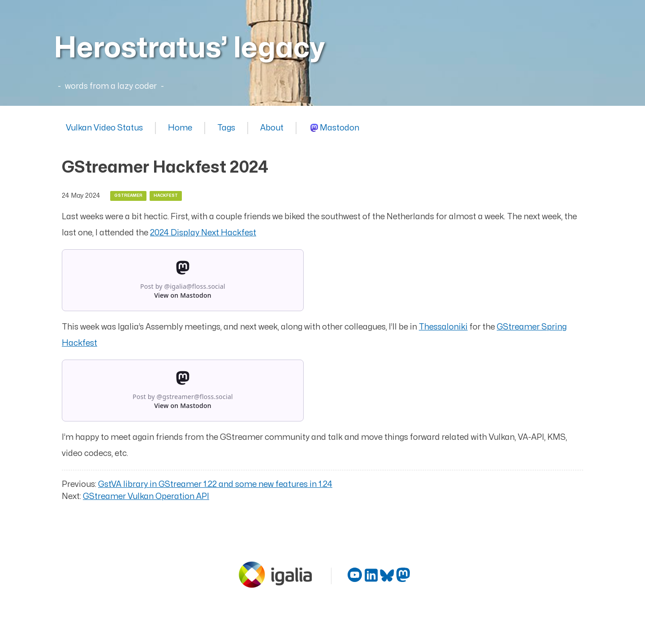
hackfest (166, 196)
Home (180, 128)
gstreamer (128, 196)
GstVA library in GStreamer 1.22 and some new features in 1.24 (215, 484)
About (272, 128)
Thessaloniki (443, 327)
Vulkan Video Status (104, 128)
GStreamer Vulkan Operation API (146, 496)
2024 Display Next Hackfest (203, 233)
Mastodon (339, 128)
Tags (226, 128)
